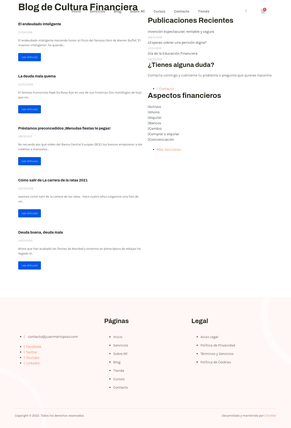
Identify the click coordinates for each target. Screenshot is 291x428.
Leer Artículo (30, 57)
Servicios (98, 11)
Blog (119, 11)
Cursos (161, 11)
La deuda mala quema (37, 76)
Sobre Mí (138, 11)
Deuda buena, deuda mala (40, 232)
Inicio (76, 11)
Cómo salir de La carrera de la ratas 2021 (53, 180)
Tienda (206, 11)
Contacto (183, 11)
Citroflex (270, 416)
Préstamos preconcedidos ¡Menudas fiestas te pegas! (64, 128)
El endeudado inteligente (39, 24)
